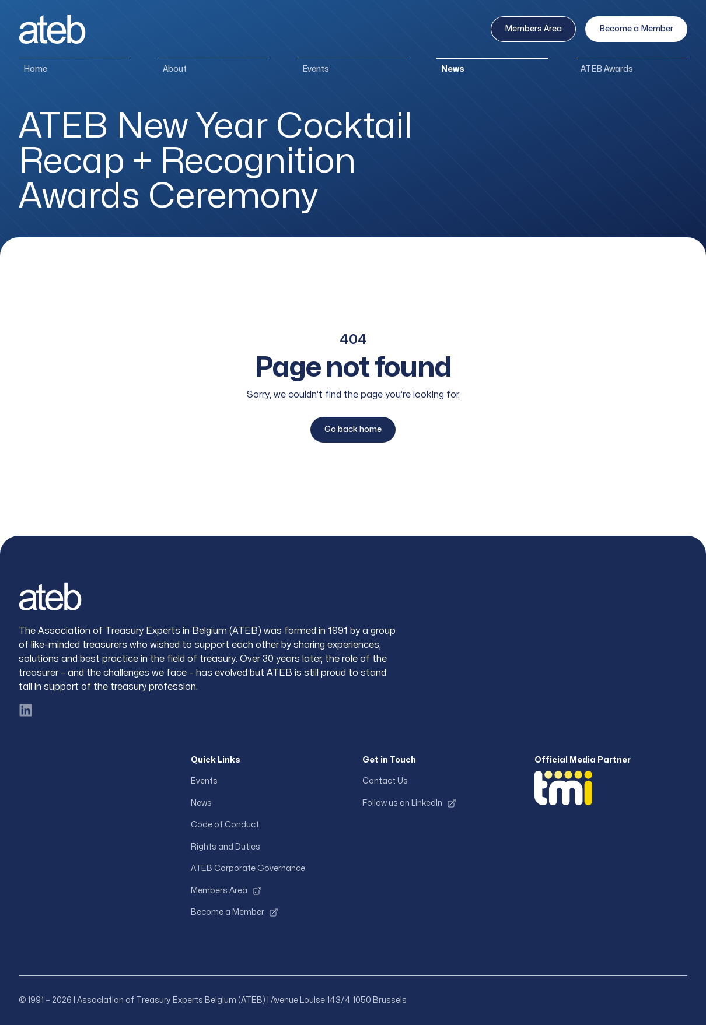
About (175, 69)
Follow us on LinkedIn (409, 803)
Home (35, 69)
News (452, 69)
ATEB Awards (607, 69)
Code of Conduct (225, 825)
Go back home (353, 429)
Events (315, 69)
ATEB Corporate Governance (248, 868)
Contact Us (385, 781)
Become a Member (636, 29)
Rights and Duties (225, 847)
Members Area (533, 29)
